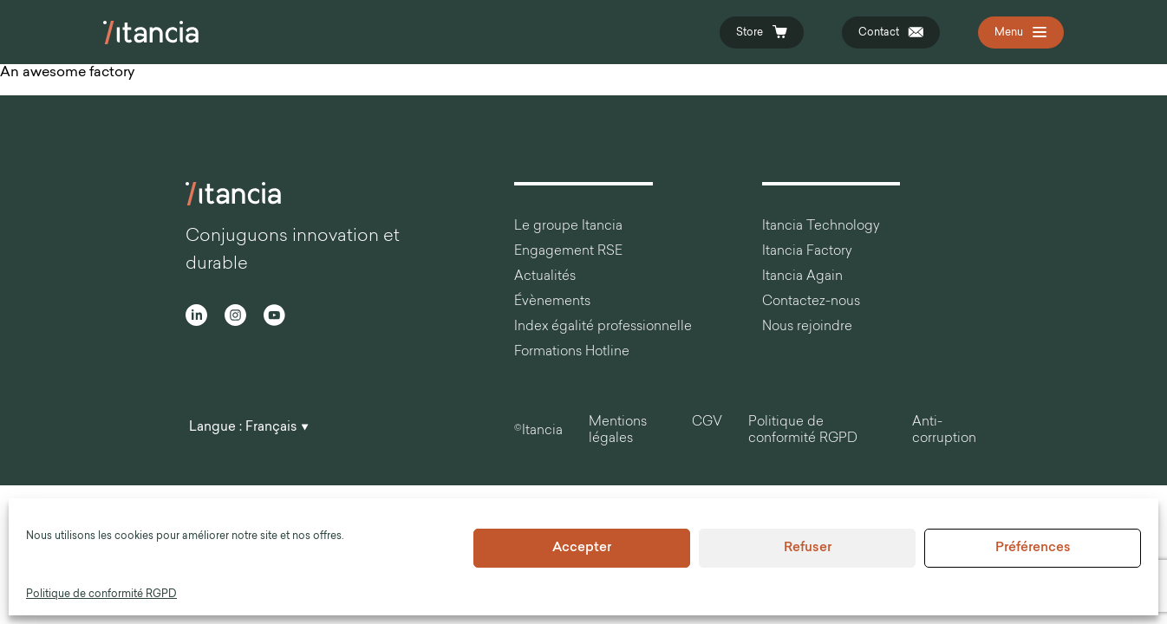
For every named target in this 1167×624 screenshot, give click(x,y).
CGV (707, 422)
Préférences (1033, 548)
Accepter (581, 548)
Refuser (807, 548)
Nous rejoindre (807, 327)
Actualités (545, 276)
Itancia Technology (821, 226)
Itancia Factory (807, 251)
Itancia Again (802, 276)
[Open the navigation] (1021, 32)
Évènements (552, 302)
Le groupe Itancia (568, 226)
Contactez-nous (811, 302)
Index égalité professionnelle (603, 327)
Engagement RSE (568, 251)
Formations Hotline (571, 352)
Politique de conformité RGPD (101, 594)
